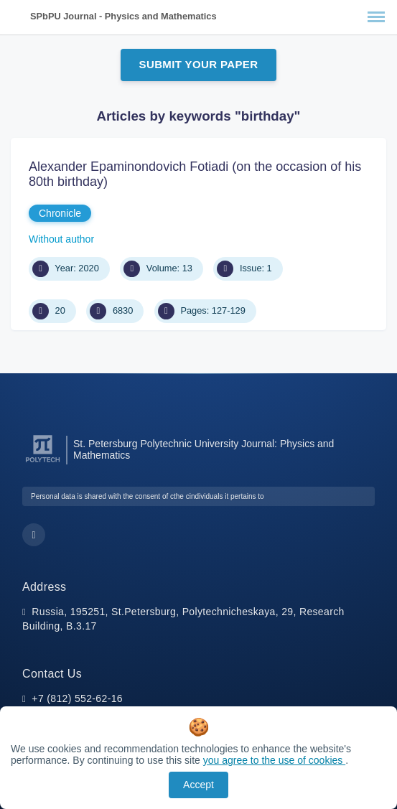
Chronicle (60, 213)
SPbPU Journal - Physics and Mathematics (123, 16)
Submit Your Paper (198, 64)
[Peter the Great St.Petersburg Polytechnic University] (42, 463)
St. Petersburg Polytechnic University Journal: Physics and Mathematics (203, 449)
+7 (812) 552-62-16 (77, 698)
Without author (61, 239)
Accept (198, 784)
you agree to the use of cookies (274, 760)
